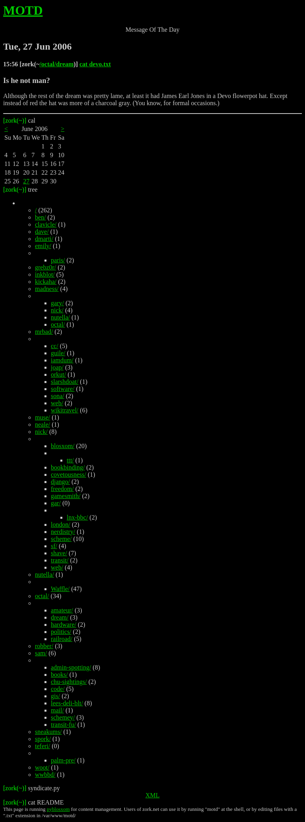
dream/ (59, 617)
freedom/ (62, 488)
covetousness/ (68, 474)
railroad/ (61, 638)
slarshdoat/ (64, 381)
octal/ (58, 324)
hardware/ (63, 624)
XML (152, 795)
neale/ (42, 424)
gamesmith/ (66, 496)
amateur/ (62, 610)
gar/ (56, 503)
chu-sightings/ (69, 681)
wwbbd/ (45, 774)
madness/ (47, 288)
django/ (60, 481)
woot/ (42, 767)
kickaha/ (45, 281)
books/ (59, 674)
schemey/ (63, 717)
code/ (58, 688)
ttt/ (70, 460)
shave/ (59, 553)
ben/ (40, 217)
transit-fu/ (63, 724)
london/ (60, 524)
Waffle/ (60, 588)
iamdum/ (62, 360)
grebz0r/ (45, 267)
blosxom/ (63, 446)
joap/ (57, 367)
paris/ (58, 260)
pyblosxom (58, 809)
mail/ (57, 710)
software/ (63, 388)
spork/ (43, 738)
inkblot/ (45, 274)
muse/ (42, 417)
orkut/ (58, 374)
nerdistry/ (63, 531)
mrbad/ (44, 331)
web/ (57, 403)
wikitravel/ (64, 410)
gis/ (55, 696)
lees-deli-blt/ (67, 703)
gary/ (57, 303)
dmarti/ (44, 238)
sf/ (54, 546)
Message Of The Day (152, 29)
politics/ (61, 631)
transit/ (59, 560)
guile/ (58, 353)
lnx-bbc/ (77, 517)
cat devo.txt (95, 64)
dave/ (42, 231)
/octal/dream (56, 64)
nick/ (57, 310)
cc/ (54, 346)
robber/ (44, 646)
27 (26, 181)
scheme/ (61, 538)
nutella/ (60, 317)
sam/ (41, 653)
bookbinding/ (68, 467)
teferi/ (42, 746)
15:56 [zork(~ (21, 64)
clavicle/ (45, 224)
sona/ (57, 396)
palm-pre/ (63, 760)
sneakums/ (48, 731)
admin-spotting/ (71, 667)
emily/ (43, 246)
